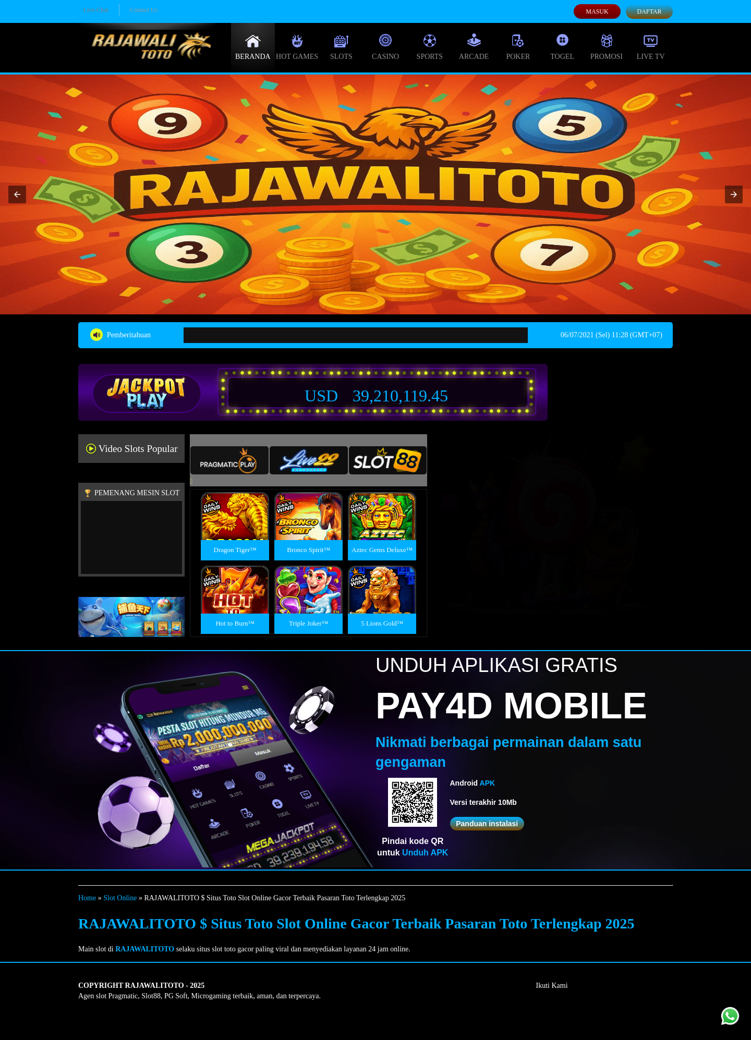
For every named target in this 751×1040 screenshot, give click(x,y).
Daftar (649, 11)
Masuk (597, 11)
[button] (17, 194)
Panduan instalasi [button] (487, 823)
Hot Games (297, 46)
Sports (430, 46)
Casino (385, 46)
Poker (518, 46)
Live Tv (651, 46)
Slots (341, 46)
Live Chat (95, 10)
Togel (562, 46)
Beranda (253, 46)
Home (87, 898)
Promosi (606, 46)
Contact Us (144, 10)
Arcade (474, 46)
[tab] (229, 460)
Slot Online (120, 898)
